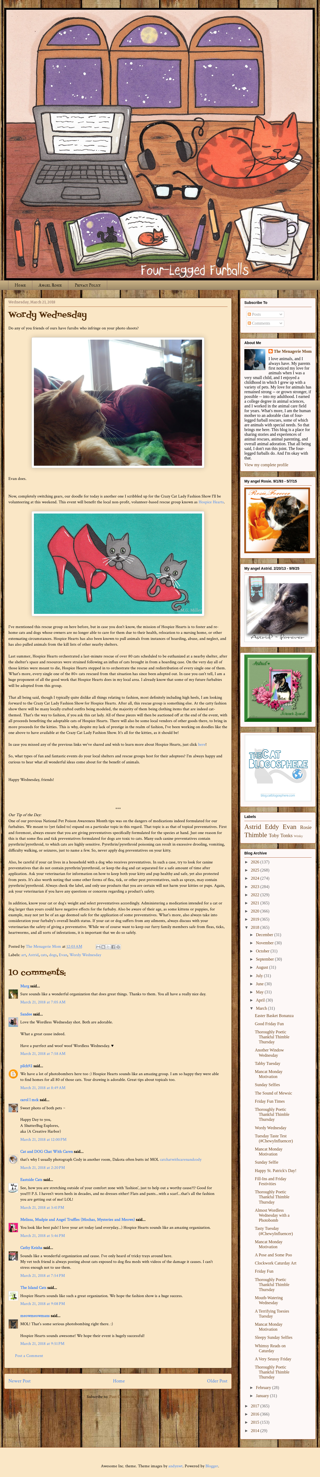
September (265, 959)
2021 (255, 903)
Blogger (211, 1466)
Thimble (255, 835)
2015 (255, 1422)
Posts (254, 314)
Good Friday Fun (269, 1024)
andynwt (175, 1466)
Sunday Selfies (267, 1084)
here (201, 744)
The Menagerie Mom (293, 351)
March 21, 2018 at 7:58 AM (42, 1053)
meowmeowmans (35, 1316)
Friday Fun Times (270, 1101)
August (262, 967)
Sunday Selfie (266, 1162)
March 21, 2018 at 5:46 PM (42, 1235)
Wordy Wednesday (85, 955)
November (265, 943)
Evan (63, 955)
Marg (24, 986)
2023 (255, 886)
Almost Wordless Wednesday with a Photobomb (272, 1215)
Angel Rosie (50, 285)
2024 (255, 878)
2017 (255, 1406)
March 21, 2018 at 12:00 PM (43, 1139)
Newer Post (19, 1381)
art (23, 955)
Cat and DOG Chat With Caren (46, 1151)
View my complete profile (266, 465)
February (264, 1387)
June (260, 984)
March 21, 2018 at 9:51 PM (42, 1343)
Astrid (33, 955)
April (261, 1000)
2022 (255, 895)
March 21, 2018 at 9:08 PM (42, 1304)
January (263, 1395)
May (260, 992)
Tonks (286, 835)
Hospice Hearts (211, 502)
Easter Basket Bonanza (274, 1015)
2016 (255, 1414)
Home (20, 285)
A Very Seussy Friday (273, 1359)
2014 (255, 1430)
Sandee (26, 1014)
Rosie (306, 827)
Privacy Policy (88, 285)
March (262, 1008)
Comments (259, 323)
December (265, 934)
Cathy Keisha (31, 1248)
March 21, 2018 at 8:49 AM (42, 1088)
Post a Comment (29, 1356)
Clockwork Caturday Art (275, 1263)
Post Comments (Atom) (129, 1397)
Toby (274, 835)
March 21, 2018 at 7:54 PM (42, 1275)
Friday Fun (264, 1271)
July (260, 975)
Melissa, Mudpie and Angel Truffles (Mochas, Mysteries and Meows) (77, 1219)
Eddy (272, 827)
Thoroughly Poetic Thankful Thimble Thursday (272, 1037)
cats (44, 955)
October (263, 951)
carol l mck (29, 1100)
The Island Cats (33, 1288)
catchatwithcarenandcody (181, 1159)
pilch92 (26, 1066)
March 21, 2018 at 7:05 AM (42, 1002)
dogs (53, 955)
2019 (255, 919)
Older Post (217, 1381)
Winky (298, 836)
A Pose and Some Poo (273, 1255)
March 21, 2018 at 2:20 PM (42, 1167)
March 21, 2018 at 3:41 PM (42, 1207)
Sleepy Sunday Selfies (273, 1337)
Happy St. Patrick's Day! (275, 1170)
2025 (255, 870)
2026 (255, 862)
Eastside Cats (31, 1180)
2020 (255, 911)
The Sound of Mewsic (273, 1093)
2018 (255, 927)
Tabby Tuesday (267, 1063)
